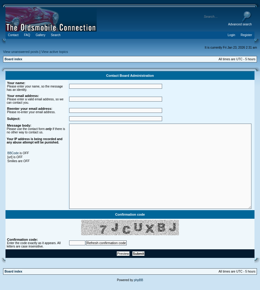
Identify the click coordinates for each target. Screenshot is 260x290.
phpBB (138, 280)
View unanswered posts (21, 52)
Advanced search (240, 24)
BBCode (13, 153)
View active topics (54, 52)
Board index (13, 59)
